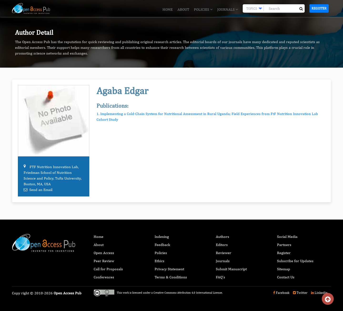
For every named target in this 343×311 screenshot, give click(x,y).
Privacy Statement (169, 269)
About (183, 9)
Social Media (287, 236)
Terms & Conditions (171, 277)
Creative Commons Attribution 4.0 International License (187, 292)
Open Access (104, 253)
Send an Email (40, 189)
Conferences (104, 277)
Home (167, 9)
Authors (222, 236)
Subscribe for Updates (295, 261)
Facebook (281, 293)
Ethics (159, 261)
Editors (222, 244)
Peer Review (104, 261)
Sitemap (283, 269)
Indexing (162, 236)
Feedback (162, 244)
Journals (227, 9)
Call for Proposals (108, 269)
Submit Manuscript (231, 269)
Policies (203, 9)
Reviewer (223, 253)
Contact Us (285, 277)
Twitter (300, 293)
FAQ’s (220, 277)
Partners (284, 244)
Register (319, 8)
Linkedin (319, 293)
